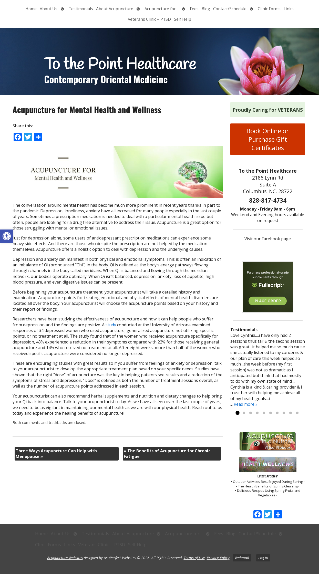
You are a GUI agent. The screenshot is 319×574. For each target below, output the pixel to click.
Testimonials (81, 9)
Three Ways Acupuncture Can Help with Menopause (56, 453)
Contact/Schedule (229, 9)
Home (31, 9)
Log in (263, 557)
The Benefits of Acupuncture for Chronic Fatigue (167, 453)
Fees (194, 9)
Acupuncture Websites (65, 557)
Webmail (242, 557)
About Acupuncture (114, 9)
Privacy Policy (218, 557)
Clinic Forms (269, 9)
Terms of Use (194, 557)
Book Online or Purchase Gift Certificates (267, 139)
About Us (48, 9)
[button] (6, 236)
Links (289, 9)
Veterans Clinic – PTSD (149, 19)
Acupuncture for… (162, 9)
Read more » (246, 404)
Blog (206, 9)
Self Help (182, 19)
